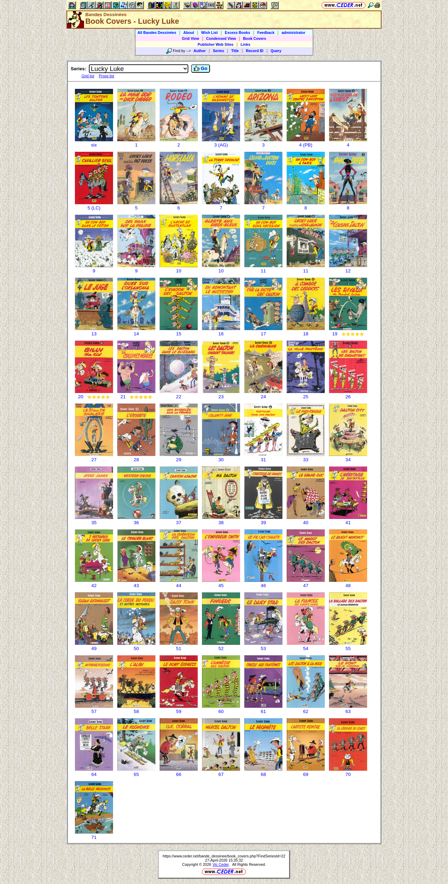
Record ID (254, 51)
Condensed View (221, 38)
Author (200, 51)
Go (200, 68)
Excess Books (237, 32)
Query (276, 51)
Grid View (190, 38)
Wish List (209, 32)
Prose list (106, 76)
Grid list (88, 76)
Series (218, 51)
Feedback (265, 32)
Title (235, 51)
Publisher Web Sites (215, 44)
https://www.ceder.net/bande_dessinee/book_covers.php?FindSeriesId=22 (224, 856)
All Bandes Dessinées (157, 32)
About (188, 32)
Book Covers (254, 38)
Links (245, 44)
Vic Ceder (220, 864)
